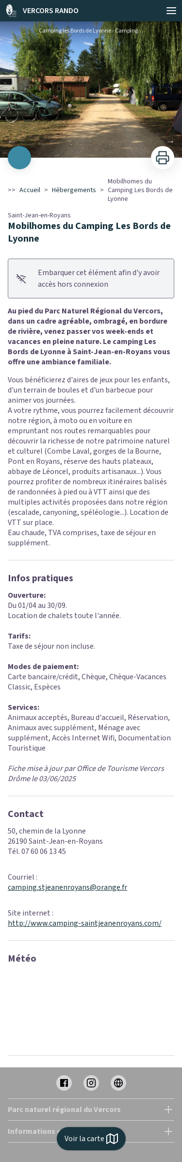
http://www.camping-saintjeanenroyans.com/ (85, 923)
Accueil (29, 190)
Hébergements (74, 190)
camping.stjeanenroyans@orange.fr (67, 887)
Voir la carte (91, 1139)
